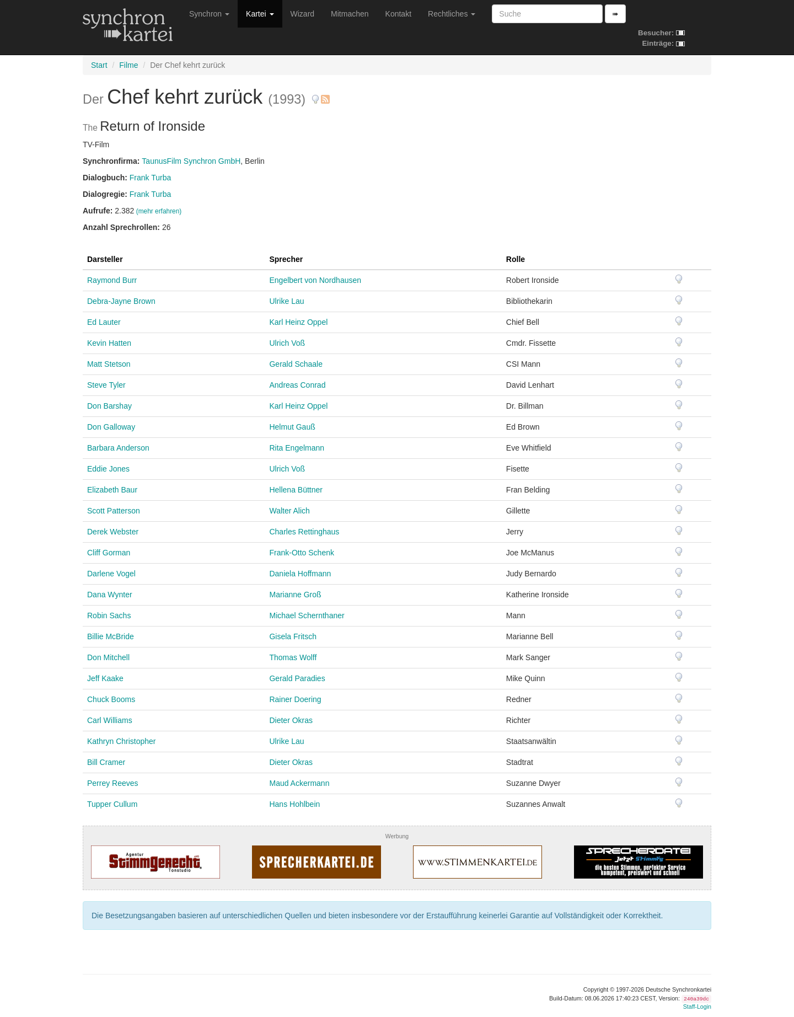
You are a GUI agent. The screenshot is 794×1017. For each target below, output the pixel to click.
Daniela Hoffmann (300, 573)
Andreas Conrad (297, 385)
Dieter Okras (291, 720)
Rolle (515, 259)
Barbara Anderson (118, 447)
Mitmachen (349, 13)
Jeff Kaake (105, 678)
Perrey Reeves (112, 783)
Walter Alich (289, 510)
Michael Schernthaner (306, 615)
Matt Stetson (109, 364)
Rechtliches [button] (451, 13)
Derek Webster (112, 531)
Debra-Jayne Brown (121, 301)
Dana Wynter (109, 594)
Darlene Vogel (111, 573)
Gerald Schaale (296, 364)
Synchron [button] (209, 13)
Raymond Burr (112, 280)
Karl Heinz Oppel (298, 322)
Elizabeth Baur (112, 489)
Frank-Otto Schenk (301, 552)
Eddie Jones (108, 468)
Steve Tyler (106, 385)
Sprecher (286, 259)
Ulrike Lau (286, 301)
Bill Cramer (106, 762)
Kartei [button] (259, 13)
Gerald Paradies (297, 678)
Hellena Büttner (296, 489)
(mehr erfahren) (159, 211)
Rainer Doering (295, 699)
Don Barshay (109, 406)
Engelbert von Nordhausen (315, 280)
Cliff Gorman (108, 552)
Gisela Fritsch (292, 636)
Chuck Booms (111, 699)
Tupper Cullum (112, 804)
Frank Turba (150, 177)
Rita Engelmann (296, 447)
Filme (128, 65)
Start (99, 65)
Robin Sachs (109, 615)
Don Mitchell (108, 657)
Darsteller (105, 259)
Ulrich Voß (287, 343)
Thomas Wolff (292, 657)
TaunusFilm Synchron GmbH (191, 161)
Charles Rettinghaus (304, 531)
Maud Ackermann (299, 783)
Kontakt (398, 13)
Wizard (303, 13)
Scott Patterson (113, 510)
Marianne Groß (295, 594)
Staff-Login (697, 1006)
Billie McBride (110, 636)
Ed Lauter (104, 322)
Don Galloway (111, 426)
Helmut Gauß (292, 426)
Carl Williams (109, 720)
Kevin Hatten (109, 343)
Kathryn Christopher (121, 741)
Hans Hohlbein (294, 804)
